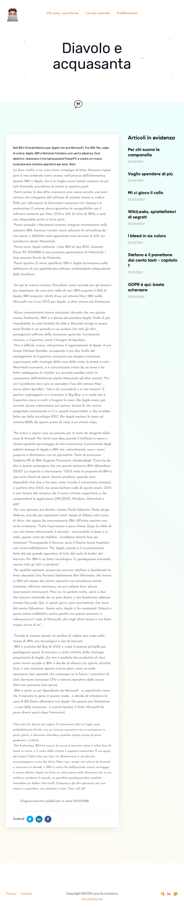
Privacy (11, 894)
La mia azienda (98, 13)
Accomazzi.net (92, 899)
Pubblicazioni (127, 13)
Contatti (26, 894)
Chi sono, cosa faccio (63, 13)
